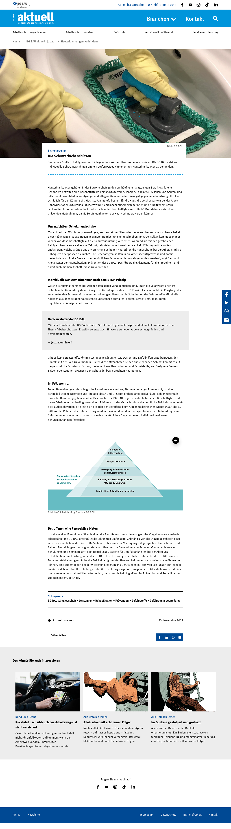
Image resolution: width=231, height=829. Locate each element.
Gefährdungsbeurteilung (165, 607)
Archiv (16, 821)
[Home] (33, 23)
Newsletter (34, 821)
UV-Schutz (119, 37)
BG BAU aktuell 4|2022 (40, 47)
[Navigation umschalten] (215, 24)
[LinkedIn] (226, 303)
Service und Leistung (205, 37)
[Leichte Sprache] (131, 7)
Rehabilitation (104, 607)
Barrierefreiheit (192, 821)
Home (17, 47)
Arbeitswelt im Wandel (159, 37)
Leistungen (86, 607)
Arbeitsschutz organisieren (29, 37)
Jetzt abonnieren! (61, 348)
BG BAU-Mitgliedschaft (62, 607)
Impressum (146, 821)
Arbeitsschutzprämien (79, 37)
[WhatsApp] (226, 311)
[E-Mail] (226, 319)
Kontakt (195, 24)
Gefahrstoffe (139, 607)
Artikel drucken (63, 626)
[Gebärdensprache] (161, 7)
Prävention (122, 607)
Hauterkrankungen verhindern (79, 47)
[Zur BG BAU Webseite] (29, 7)
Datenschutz (168, 821)
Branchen (161, 24)
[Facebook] (226, 294)
